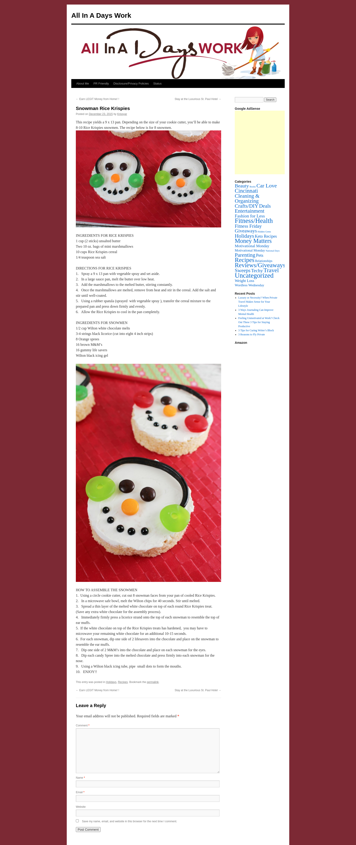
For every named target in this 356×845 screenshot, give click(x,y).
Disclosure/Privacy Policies (131, 83)
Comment (82, 725)
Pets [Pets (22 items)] (259, 255)
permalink (153, 682)
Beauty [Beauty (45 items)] (242, 186)
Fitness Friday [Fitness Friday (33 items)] (248, 226)
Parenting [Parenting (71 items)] (245, 255)
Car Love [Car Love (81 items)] (266, 186)
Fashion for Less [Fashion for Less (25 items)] (250, 215)
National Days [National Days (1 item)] (272, 250)
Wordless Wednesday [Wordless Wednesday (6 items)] (249, 285)
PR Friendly (101, 83)
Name (80, 777)
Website (81, 806)
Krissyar (122, 114)
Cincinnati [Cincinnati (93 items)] (246, 191)
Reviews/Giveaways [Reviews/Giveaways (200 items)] (260, 265)
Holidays (111, 682)
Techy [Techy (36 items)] (257, 270)
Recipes (123, 682)
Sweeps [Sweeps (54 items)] (242, 270)
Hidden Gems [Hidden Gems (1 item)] (264, 231)
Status (157, 83)
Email (80, 792)
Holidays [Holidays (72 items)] (244, 236)
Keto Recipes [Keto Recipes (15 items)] (266, 236)
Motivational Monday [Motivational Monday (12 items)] (252, 246)
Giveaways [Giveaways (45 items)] (246, 231)
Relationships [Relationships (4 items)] (263, 261)
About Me (82, 83)
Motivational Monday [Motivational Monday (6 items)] (250, 250)
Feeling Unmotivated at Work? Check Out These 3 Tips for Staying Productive (258, 322)
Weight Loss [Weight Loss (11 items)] (244, 281)
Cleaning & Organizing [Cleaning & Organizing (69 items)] (247, 198)
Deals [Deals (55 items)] (265, 206)
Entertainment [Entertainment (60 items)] (249, 211)
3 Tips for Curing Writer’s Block (256, 330)
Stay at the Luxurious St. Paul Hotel (198, 99)
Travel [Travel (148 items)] (271, 270)
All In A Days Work (101, 15)
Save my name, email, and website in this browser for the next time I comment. (129, 821)
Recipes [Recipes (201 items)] (245, 260)
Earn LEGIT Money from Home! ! (97, 99)
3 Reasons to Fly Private (251, 334)
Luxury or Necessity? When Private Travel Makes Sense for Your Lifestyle (257, 301)
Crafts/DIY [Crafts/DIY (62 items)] (246, 206)
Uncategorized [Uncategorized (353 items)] (254, 275)
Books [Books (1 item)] (253, 186)
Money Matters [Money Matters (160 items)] (253, 240)
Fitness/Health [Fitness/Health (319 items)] (254, 220)
